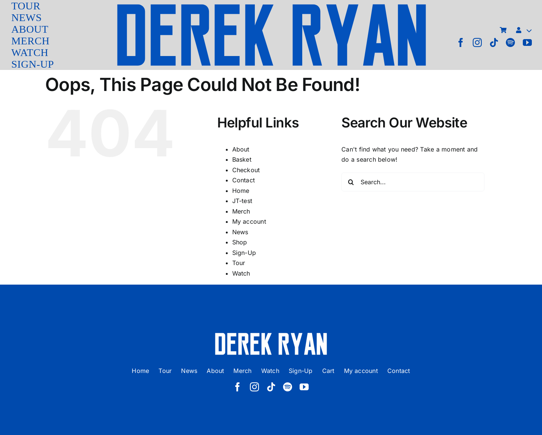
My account (249, 221)
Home (241, 190)
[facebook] (460, 42)
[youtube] (527, 42)
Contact (243, 180)
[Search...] (412, 182)
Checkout (246, 170)
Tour (238, 263)
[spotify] (510, 42)
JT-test (242, 201)
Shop (239, 242)
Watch (241, 273)
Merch (241, 211)
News (240, 232)
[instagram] (477, 42)
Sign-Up (244, 252)
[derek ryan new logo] (272, 5)
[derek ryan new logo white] (271, 335)
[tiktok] (493, 42)
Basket (241, 159)
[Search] (350, 182)
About (241, 149)
